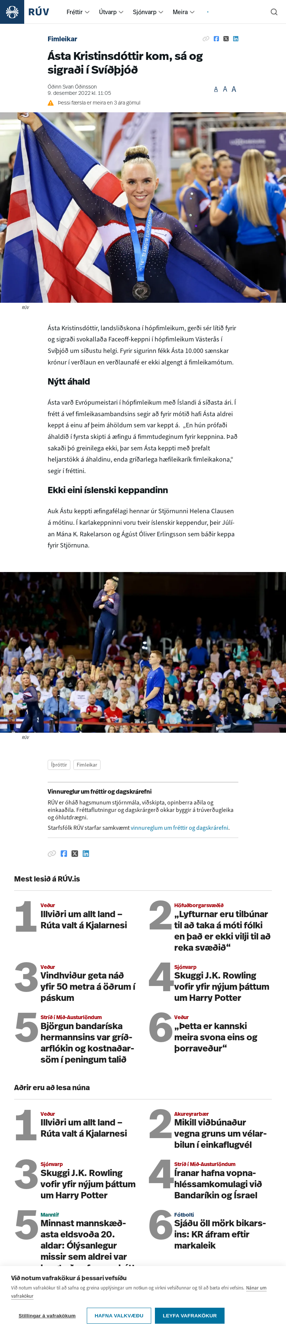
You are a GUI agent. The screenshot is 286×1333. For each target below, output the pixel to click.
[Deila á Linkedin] (235, 39)
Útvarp (108, 12)
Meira (180, 12)
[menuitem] (87, 12)
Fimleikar (62, 39)
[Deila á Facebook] (216, 39)
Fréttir (75, 12)
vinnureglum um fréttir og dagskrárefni (179, 828)
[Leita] (274, 11)
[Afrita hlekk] (206, 39)
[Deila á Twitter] (226, 39)
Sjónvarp (144, 12)
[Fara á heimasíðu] (31, 12)
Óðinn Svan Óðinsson (72, 87)
